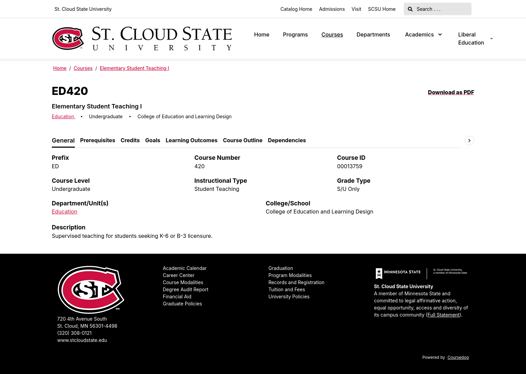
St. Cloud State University (83, 9)
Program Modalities (290, 275)
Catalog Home (296, 9)
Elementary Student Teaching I (134, 68)
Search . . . (424, 9)
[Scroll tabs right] (469, 140)
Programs (295, 34)
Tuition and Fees (286, 289)
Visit (356, 9)
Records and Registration (296, 282)
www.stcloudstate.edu (82, 340)
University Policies (289, 296)
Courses (332, 34)
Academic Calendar (185, 268)
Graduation (280, 268)
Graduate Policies (182, 303)
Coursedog (458, 357)
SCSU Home (382, 9)
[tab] (63, 140)
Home (261, 34)
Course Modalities (183, 282)
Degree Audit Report (186, 289)
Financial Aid (177, 296)
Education (63, 116)
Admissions (332, 9)
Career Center (178, 275)
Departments (373, 34)
